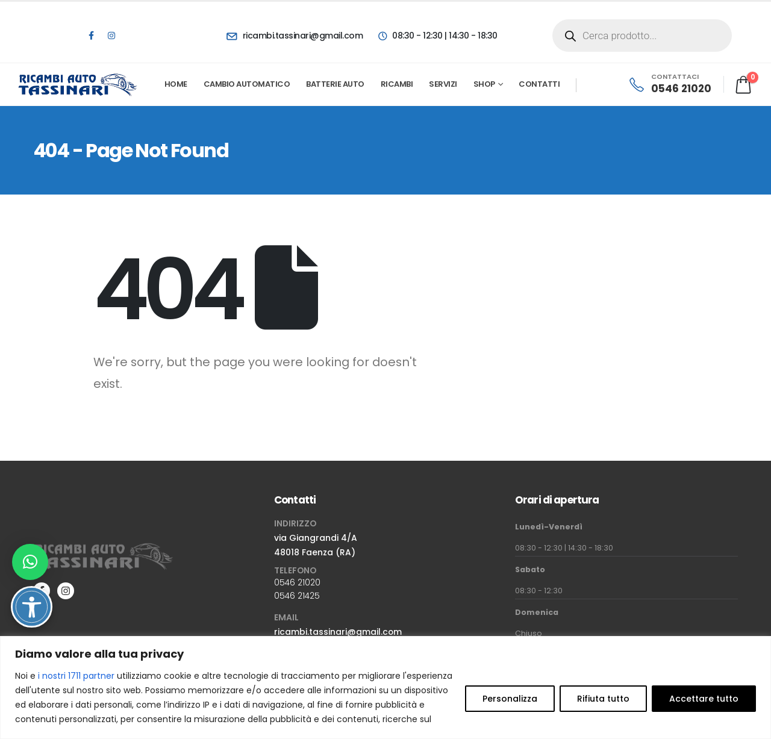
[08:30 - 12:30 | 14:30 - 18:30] (437, 36)
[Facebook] (91, 36)
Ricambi (397, 84)
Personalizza (509, 699)
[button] (30, 562)
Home (175, 84)
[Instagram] (111, 36)
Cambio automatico (247, 84)
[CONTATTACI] (669, 84)
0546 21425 (297, 596)
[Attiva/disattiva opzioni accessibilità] (31, 607)
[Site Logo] (78, 84)
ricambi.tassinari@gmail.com (338, 632)
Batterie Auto (335, 84)
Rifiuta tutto (603, 699)
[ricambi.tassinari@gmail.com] (294, 36)
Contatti (539, 84)
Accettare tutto (703, 699)
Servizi (443, 84)
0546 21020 (297, 582)
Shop (484, 84)
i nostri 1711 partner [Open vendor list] (76, 676)
